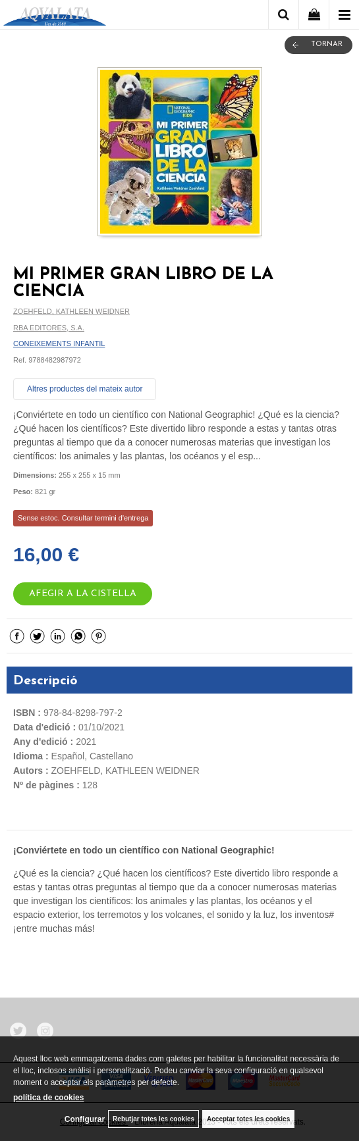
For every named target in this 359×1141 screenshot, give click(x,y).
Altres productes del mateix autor (84, 388)
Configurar (85, 1119)
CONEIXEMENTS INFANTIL (59, 343)
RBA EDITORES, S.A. (48, 328)
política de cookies (48, 1097)
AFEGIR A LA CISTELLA (82, 594)
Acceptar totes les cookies (248, 1119)
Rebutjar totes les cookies (153, 1119)
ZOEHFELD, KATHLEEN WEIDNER (71, 311)
